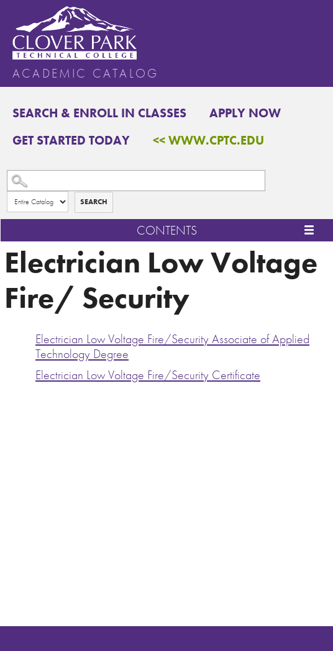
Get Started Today (71, 140)
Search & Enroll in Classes (99, 113)
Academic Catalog (85, 73)
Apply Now (245, 113)
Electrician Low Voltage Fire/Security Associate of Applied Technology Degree (172, 346)
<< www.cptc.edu (208, 140)
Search (93, 202)
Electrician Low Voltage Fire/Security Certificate (147, 375)
